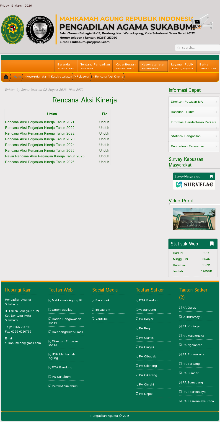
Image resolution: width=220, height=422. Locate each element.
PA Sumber (191, 373)
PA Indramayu (191, 317)
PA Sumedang (193, 382)
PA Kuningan (192, 326)
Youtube (102, 319)
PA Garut (189, 307)
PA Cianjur (146, 347)
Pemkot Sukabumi (65, 386)
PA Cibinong (148, 366)
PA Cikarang (148, 375)
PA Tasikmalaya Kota (198, 401)
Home (18, 77)
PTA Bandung (62, 367)
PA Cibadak (147, 356)
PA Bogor (146, 328)
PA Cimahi (146, 384)
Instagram (103, 309)
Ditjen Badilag (62, 309)
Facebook (103, 300)
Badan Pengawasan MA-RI (65, 321)
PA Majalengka (193, 335)
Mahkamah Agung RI (67, 300)
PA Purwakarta (193, 354)
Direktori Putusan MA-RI (63, 343)
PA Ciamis (146, 338)
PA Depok (146, 394)
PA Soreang (191, 364)
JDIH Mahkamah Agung (62, 356)
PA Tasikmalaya (194, 392)
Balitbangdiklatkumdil (67, 332)
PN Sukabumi (61, 377)
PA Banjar (146, 319)
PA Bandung (147, 309)
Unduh (104, 122)
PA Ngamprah (192, 345)
